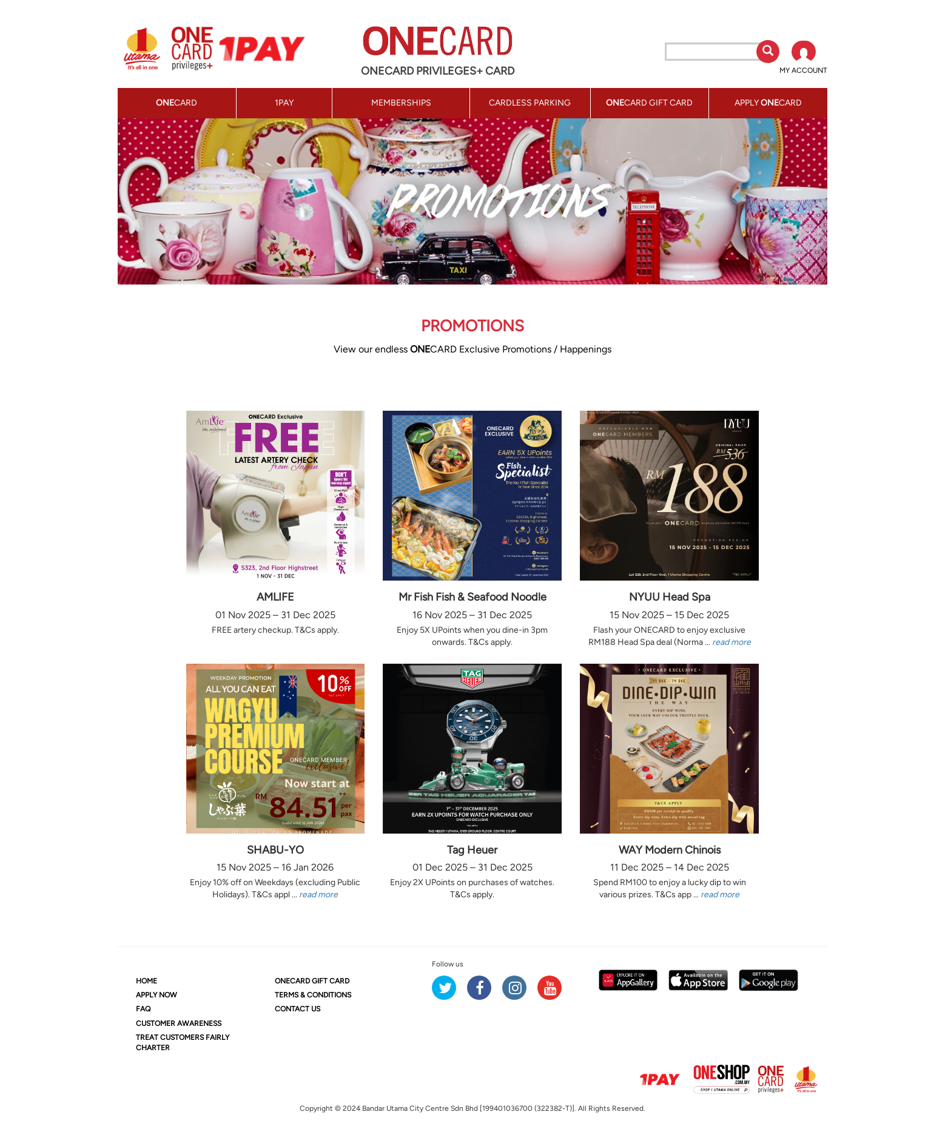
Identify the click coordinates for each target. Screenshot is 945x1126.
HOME (146, 981)
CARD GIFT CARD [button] (649, 103)
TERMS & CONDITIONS (313, 995)
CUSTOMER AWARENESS (178, 1023)
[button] (803, 58)
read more (731, 642)
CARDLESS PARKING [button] (530, 103)
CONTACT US (297, 1009)
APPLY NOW (156, 995)
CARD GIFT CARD (312, 981)
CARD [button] (176, 103)
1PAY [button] (284, 103)
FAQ (143, 1009)
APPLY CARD (768, 103)
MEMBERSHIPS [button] (401, 103)
